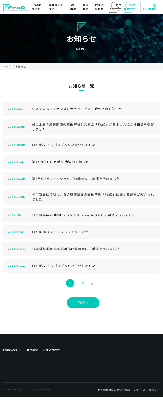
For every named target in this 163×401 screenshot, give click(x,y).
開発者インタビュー (56, 7)
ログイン (115, 7)
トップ (7, 66)
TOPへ (83, 303)
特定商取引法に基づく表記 (114, 393)
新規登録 (129, 7)
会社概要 (73, 7)
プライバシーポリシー (146, 393)
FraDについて (37, 7)
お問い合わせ (99, 7)
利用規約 (85, 7)
